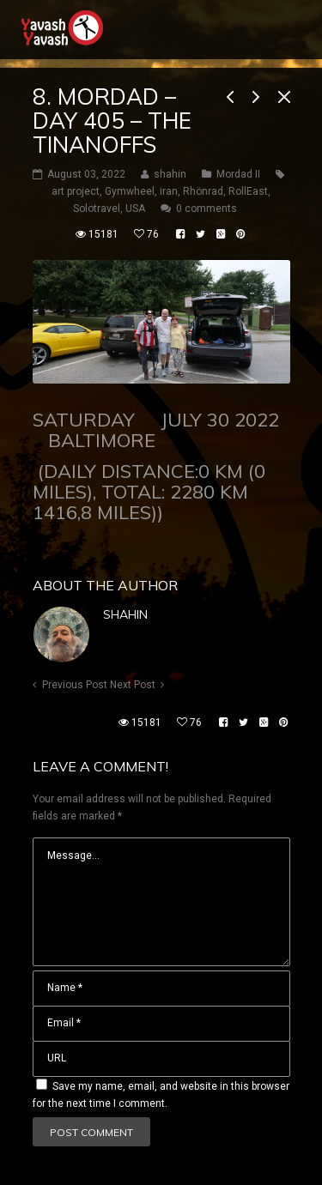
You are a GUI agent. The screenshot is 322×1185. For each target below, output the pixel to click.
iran (169, 191)
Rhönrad (203, 191)
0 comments (206, 209)
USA (135, 209)
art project (76, 191)
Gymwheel (130, 191)
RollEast (248, 191)
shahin (125, 614)
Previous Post (74, 685)
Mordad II (238, 174)
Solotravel (96, 209)
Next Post (132, 685)
